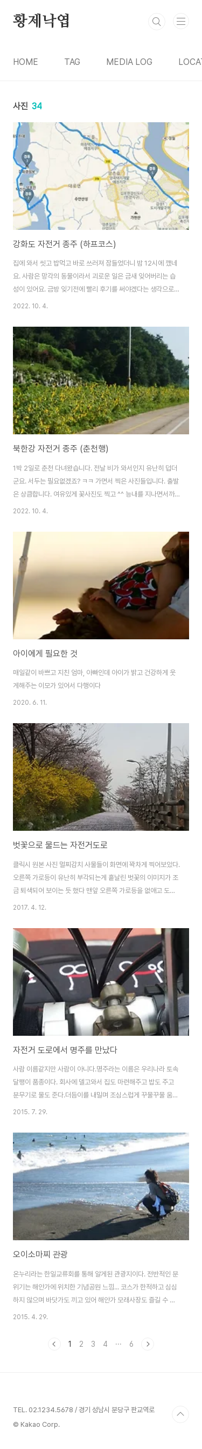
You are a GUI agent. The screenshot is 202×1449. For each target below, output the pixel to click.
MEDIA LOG (129, 62)
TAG (72, 62)
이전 (54, 1344)
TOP (180, 1414)
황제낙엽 (42, 21)
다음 (147, 1344)
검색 (157, 22)
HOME (25, 62)
